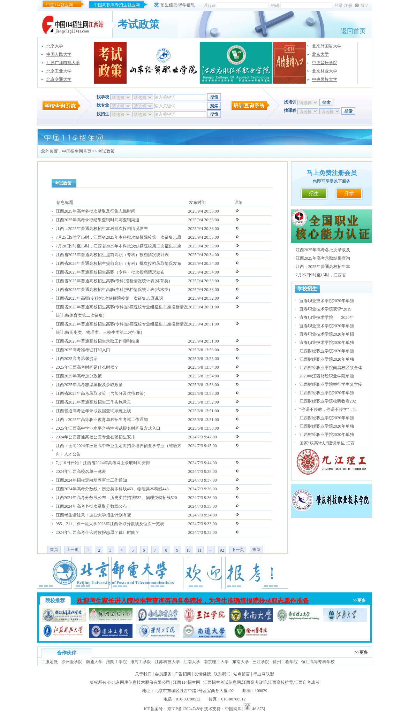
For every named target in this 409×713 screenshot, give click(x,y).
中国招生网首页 (76, 151)
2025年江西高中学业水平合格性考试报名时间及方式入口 (108, 428)
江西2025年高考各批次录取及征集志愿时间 (95, 211)
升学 (349, 193)
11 (200, 550)
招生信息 (168, 4)
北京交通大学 (58, 79)
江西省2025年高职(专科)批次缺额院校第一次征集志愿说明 (109, 298)
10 (189, 550)
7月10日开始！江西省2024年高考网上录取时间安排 (103, 462)
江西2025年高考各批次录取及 (323, 249)
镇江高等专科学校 (318, 661)
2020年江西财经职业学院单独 (327, 376)
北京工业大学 (58, 71)
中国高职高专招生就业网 (117, 4)
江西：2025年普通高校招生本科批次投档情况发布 (102, 228)
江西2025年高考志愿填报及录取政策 (89, 384)
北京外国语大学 (326, 46)
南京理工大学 (216, 661)
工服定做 (49, 661)
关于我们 (143, 674)
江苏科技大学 (167, 661)
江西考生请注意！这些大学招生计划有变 (93, 515)
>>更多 (359, 600)
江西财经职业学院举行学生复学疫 (331, 384)
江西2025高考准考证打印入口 (83, 349)
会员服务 (163, 674)
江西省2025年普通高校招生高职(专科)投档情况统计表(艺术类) (113, 289)
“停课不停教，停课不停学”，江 (329, 409)
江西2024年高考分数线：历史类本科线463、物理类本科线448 (112, 488)
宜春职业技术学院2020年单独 (327, 300)
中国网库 (233, 708)
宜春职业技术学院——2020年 (327, 317)
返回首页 (353, 31)
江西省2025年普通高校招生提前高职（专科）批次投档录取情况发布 (118, 263)
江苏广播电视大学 (63, 62)
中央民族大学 (324, 79)
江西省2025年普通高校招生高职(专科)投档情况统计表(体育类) (113, 280)
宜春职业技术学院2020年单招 (327, 334)
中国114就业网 (59, 4)
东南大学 (240, 661)
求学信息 (186, 4)
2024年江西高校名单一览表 (81, 471)
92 (222, 550)
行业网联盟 (263, 674)
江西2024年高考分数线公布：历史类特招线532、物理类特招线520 (116, 497)
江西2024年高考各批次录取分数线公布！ (93, 506)
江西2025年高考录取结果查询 (323, 258)
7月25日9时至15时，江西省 (321, 275)
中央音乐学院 (324, 62)
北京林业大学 (324, 71)
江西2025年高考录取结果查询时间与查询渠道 (97, 219)
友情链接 (202, 674)
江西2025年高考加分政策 (79, 376)
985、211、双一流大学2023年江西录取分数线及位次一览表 (110, 523)
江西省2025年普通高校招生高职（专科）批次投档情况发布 (110, 272)
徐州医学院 (71, 661)
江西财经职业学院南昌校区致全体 (331, 367)
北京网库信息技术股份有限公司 (141, 682)
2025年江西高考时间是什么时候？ (87, 367)
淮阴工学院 (116, 661)
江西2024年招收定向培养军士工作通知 (91, 480)
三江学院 (260, 661)
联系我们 (222, 674)
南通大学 (94, 661)
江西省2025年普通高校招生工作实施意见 (93, 402)
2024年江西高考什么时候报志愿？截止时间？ (97, 532)
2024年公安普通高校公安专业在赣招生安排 (95, 437)
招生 (314, 193)
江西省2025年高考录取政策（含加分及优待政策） (102, 393)
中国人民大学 (58, 54)
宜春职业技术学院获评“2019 (325, 309)
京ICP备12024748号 (185, 708)
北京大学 (54, 46)
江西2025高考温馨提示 (77, 358)
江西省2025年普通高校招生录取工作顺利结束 (97, 341)
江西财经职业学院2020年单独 (327, 350)
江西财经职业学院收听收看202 (328, 401)
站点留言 (241, 674)
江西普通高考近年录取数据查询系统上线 (93, 410)
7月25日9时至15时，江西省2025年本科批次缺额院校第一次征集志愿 (118, 237)
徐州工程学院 (285, 661)
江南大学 (191, 661)
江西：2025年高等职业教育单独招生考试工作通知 (102, 419)
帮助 (364, 5)
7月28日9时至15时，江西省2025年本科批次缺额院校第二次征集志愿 (118, 246)
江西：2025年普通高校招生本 (323, 266)
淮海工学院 (140, 661)
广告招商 (182, 674)
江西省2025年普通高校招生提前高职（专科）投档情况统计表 (112, 254)
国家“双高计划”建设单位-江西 (327, 442)
